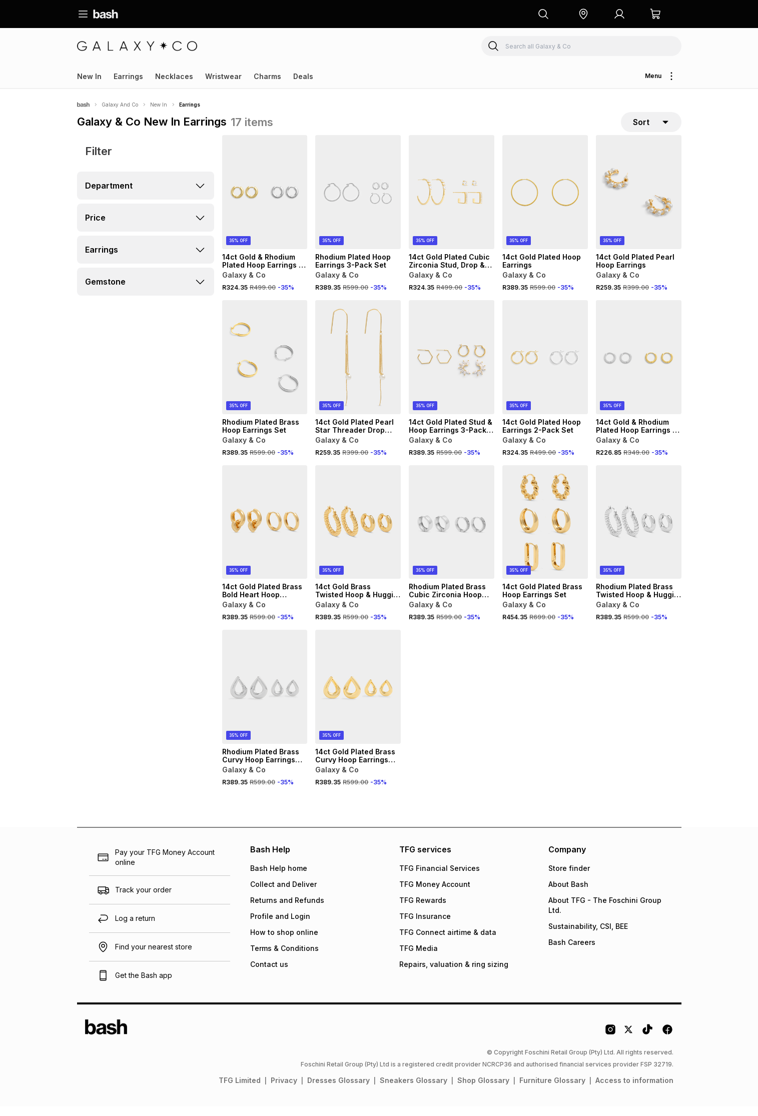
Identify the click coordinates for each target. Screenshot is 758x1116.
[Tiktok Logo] (647, 1042)
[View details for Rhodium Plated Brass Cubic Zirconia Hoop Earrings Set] (451, 532)
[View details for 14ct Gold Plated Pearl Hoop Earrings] (638, 202)
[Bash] (83, 104)
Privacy (284, 1089)
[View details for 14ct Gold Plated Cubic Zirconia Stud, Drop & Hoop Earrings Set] (451, 202)
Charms (267, 76)
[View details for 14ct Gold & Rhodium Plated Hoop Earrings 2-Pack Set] (265, 202)
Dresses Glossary (338, 1089)
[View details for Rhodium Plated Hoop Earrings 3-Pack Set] (358, 202)
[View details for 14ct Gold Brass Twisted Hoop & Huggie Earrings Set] (358, 532)
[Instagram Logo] (610, 1042)
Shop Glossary (483, 1089)
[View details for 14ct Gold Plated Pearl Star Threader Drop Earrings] (358, 367)
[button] (583, 14)
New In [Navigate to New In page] (158, 105)
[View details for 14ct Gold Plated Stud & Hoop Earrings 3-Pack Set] (451, 367)
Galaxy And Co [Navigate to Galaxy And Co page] (120, 105)
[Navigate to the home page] (105, 14)
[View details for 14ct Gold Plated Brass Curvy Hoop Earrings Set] (358, 696)
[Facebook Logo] (667, 1042)
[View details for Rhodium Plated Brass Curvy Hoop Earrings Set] (265, 696)
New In (89, 76)
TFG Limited (240, 1089)
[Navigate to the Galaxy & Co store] (137, 46)
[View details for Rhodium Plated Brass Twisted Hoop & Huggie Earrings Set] (638, 532)
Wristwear (223, 76)
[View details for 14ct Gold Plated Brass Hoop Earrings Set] (545, 532)
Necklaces (174, 76)
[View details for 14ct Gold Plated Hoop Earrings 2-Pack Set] (545, 367)
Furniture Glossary (552, 1089)
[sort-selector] (651, 127)
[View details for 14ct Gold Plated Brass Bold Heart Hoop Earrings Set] (265, 532)
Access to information (634, 1089)
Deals (303, 76)
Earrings (128, 76)
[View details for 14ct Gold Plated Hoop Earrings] (545, 202)
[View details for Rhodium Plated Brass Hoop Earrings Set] (265, 367)
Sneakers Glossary (413, 1089)
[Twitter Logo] (628, 1042)
